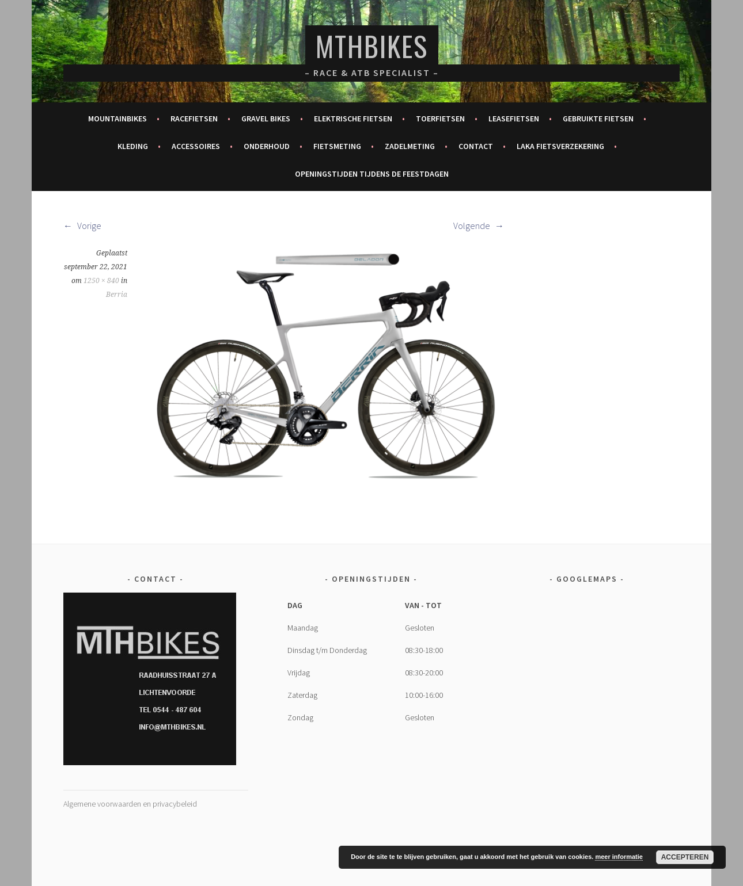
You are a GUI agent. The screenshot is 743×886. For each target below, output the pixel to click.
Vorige (82, 225)
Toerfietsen (440, 118)
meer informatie (619, 856)
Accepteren (685, 857)
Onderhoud (267, 146)
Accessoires (196, 146)
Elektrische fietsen (353, 118)
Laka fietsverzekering (560, 146)
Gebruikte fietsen (598, 118)
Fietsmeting (337, 146)
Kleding (132, 146)
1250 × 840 (101, 281)
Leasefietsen (513, 118)
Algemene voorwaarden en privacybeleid (130, 804)
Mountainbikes (117, 118)
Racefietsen (194, 118)
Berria (116, 295)
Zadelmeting (410, 146)
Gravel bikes (265, 118)
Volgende (478, 225)
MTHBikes (372, 45)
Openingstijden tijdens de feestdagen (372, 174)
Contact (475, 146)
